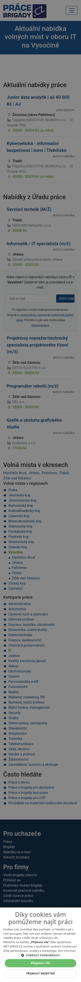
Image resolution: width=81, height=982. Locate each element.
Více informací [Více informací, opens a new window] (67, 951)
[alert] (40, 491)
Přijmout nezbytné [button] (40, 973)
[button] (40, 955)
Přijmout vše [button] (40, 963)
